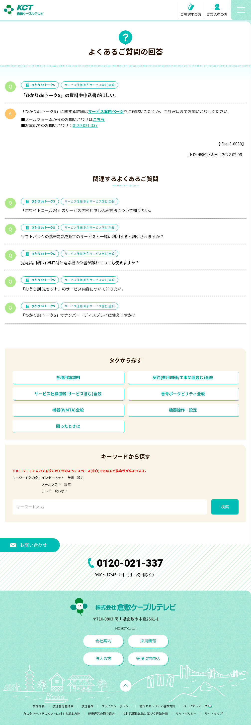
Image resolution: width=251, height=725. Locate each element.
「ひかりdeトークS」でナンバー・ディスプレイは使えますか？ (78, 315)
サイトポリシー (186, 714)
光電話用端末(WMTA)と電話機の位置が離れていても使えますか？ (80, 263)
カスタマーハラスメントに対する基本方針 (51, 714)
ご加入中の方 (217, 10)
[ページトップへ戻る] (125, 686)
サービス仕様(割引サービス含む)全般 (89, 85)
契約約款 (39, 706)
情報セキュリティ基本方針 (157, 706)
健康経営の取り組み (101, 714)
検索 (225, 507)
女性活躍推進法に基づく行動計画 (145, 714)
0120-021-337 (85, 125)
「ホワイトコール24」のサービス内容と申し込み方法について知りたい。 (87, 210)
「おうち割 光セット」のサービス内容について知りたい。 (73, 289)
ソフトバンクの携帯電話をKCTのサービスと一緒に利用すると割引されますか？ (92, 236)
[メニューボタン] (241, 10)
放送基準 (87, 706)
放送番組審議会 (63, 706)
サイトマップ (214, 714)
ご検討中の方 (190, 10)
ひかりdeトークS (40, 85)
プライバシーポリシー (116, 706)
